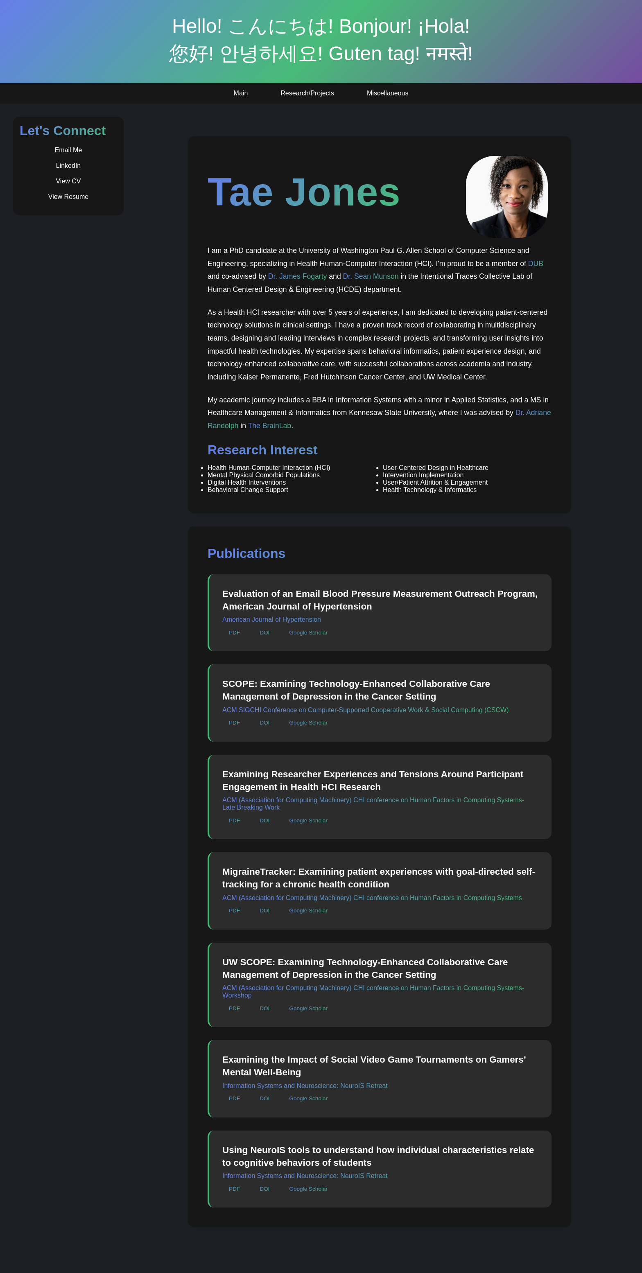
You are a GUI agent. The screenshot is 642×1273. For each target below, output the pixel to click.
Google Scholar (308, 633)
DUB (535, 264)
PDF (234, 633)
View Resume (68, 196)
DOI (264, 633)
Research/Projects (307, 93)
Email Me (68, 150)
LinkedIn (68, 165)
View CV (68, 181)
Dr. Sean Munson (371, 276)
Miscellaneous (387, 93)
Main (241, 93)
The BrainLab (269, 426)
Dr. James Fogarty (297, 276)
